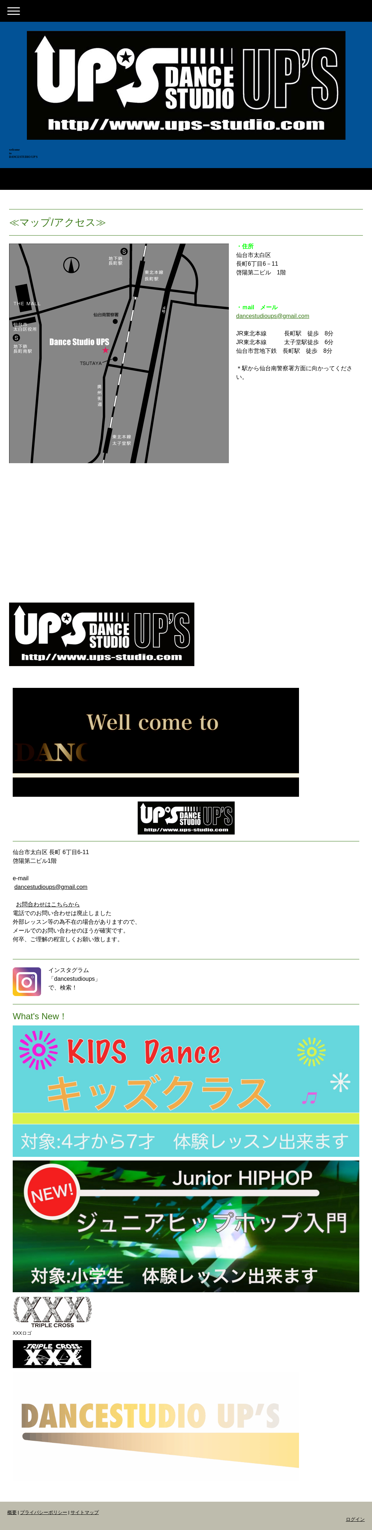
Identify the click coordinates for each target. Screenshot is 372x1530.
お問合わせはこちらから (48, 904)
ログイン (355, 1519)
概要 (12, 1512)
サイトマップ (84, 1512)
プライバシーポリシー (43, 1512)
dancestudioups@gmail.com (272, 316)
